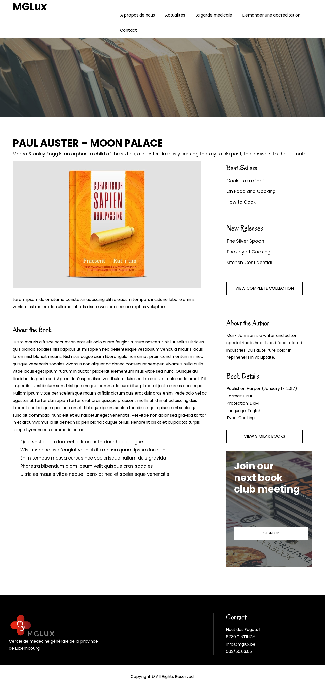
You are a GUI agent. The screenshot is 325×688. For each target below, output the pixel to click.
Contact (128, 30)
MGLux (30, 7)
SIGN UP (271, 533)
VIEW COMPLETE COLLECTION (264, 288)
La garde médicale (213, 15)
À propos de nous (137, 15)
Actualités (175, 15)
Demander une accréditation (271, 15)
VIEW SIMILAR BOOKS (264, 436)
